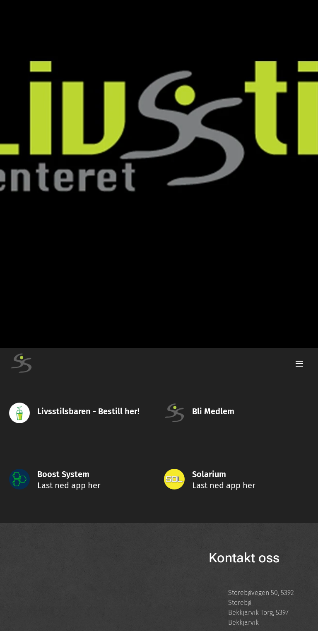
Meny (299, 363)
